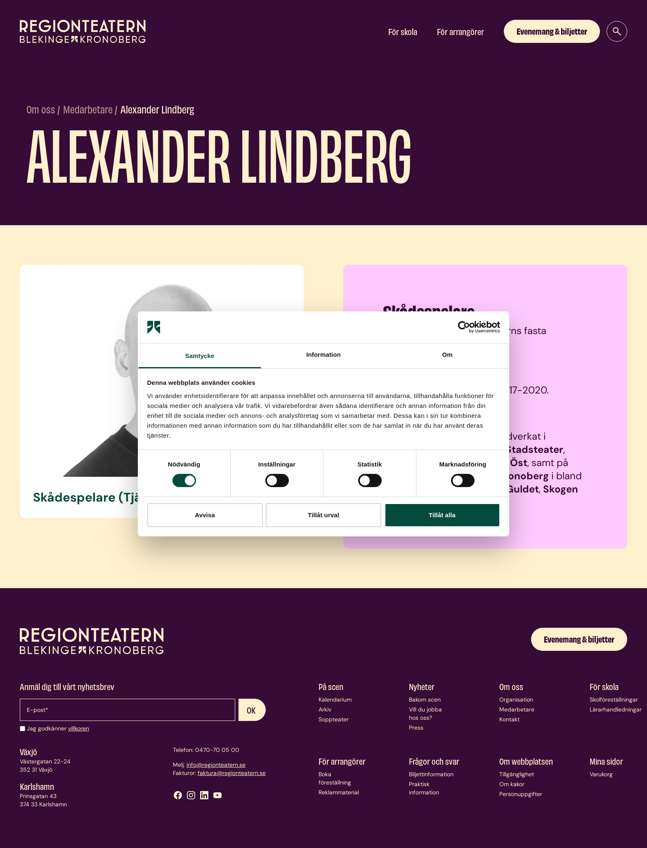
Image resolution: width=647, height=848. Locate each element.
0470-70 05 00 (217, 750)
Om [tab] (447, 354)
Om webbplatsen (526, 761)
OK (251, 709)
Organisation (516, 699)
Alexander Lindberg (157, 108)
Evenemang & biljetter (552, 30)
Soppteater (334, 719)
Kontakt (509, 719)
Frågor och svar (434, 761)
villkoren (78, 728)
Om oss (41, 108)
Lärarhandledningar (616, 709)
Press (416, 727)
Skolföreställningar (614, 699)
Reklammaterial (339, 792)
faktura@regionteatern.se (232, 773)
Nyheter (421, 686)
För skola (402, 31)
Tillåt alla (442, 514)
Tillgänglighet (516, 774)
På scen (331, 686)
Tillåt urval (323, 514)
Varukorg (601, 774)
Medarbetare (89, 108)
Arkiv (325, 709)
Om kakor (511, 784)
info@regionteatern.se (216, 764)
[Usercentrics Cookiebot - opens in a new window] (464, 327)
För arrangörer (460, 31)
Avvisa (205, 514)
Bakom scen (425, 699)
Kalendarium (335, 699)
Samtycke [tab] (200, 355)
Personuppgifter (520, 794)
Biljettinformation (431, 774)
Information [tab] (323, 354)
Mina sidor (606, 761)
